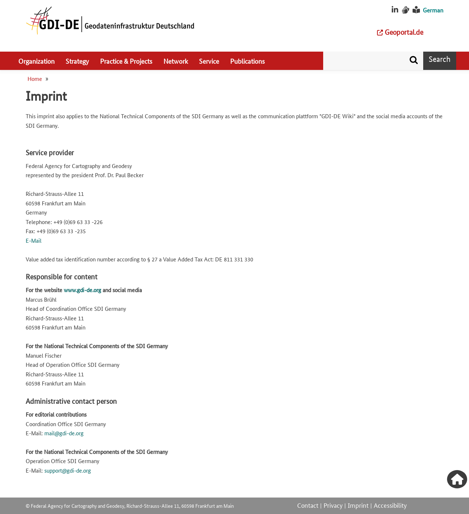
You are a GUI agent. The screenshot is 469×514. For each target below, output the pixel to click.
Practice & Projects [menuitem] (126, 60)
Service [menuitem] (209, 60)
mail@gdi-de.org (64, 433)
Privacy (333, 504)
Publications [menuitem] (247, 60)
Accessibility (390, 504)
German (433, 10)
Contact (307, 504)
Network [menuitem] (175, 60)
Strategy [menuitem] (77, 60)
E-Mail (33, 240)
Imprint (358, 504)
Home (34, 78)
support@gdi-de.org (67, 470)
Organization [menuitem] (36, 60)
